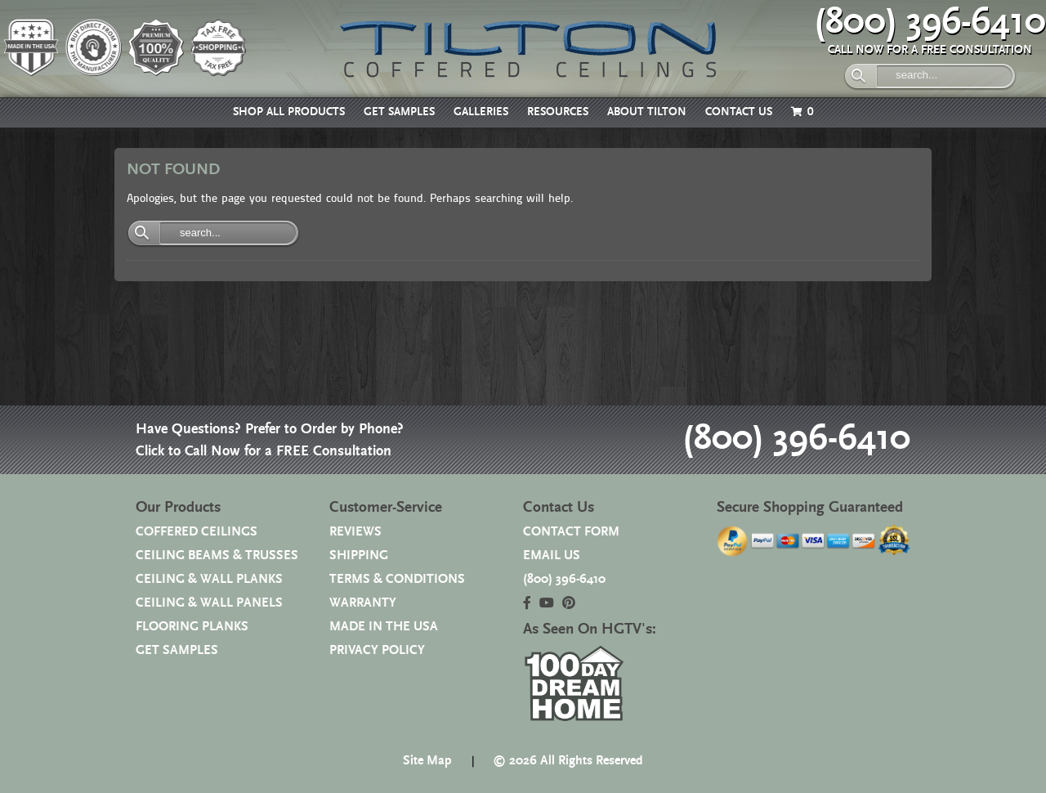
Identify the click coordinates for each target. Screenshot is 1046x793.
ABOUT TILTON (646, 112)
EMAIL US (551, 555)
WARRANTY (362, 603)
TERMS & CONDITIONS (397, 579)
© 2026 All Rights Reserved (568, 760)
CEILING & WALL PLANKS (209, 579)
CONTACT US (738, 112)
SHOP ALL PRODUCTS (289, 112)
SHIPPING (358, 555)
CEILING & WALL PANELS (209, 603)
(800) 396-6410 (930, 22)
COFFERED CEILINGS (196, 532)
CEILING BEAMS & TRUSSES (217, 555)
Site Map (427, 760)
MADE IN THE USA (383, 626)
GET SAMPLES (399, 112)
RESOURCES (557, 112)
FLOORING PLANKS (192, 626)
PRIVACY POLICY (377, 650)
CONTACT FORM (571, 532)
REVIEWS (355, 532)
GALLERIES (481, 112)
